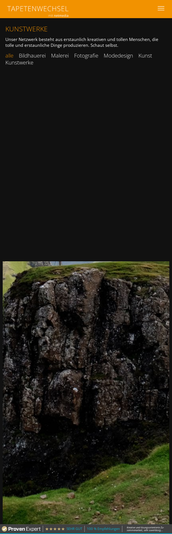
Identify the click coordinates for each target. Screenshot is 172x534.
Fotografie (86, 55)
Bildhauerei (32, 55)
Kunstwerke (19, 62)
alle (9, 55)
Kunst (145, 55)
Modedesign (118, 55)
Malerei (60, 55)
